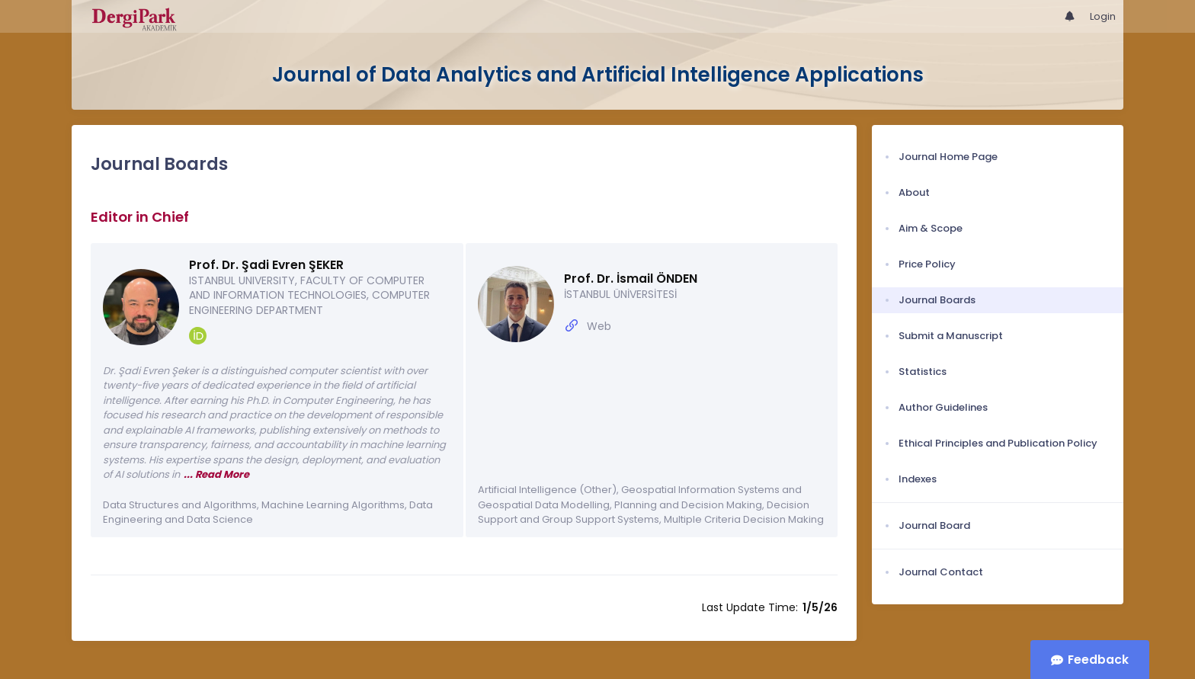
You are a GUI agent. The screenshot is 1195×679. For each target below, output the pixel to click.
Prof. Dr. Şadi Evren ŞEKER (266, 265)
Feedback (1098, 660)
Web (599, 326)
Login (1103, 16)
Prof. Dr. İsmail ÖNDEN (630, 279)
